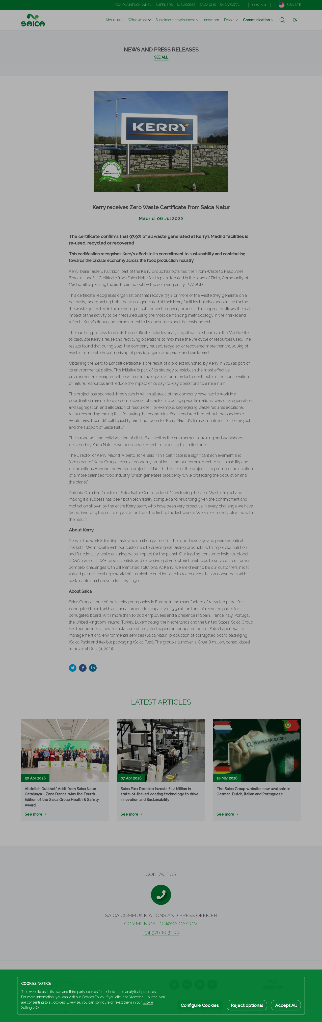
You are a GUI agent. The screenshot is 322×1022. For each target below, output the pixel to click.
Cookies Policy (93, 997)
